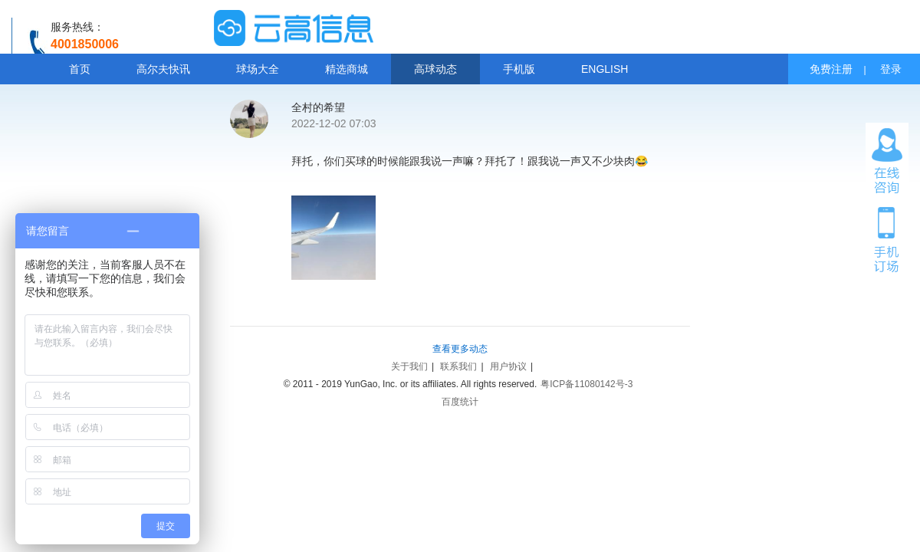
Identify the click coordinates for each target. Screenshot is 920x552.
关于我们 (409, 366)
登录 (891, 69)
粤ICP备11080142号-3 (586, 384)
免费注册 (831, 69)
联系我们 (458, 366)
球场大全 (257, 69)
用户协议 (508, 366)
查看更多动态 (460, 348)
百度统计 (460, 401)
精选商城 (346, 69)
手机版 (519, 69)
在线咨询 (887, 161)
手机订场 (887, 238)
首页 (79, 69)
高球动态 (435, 69)
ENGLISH (604, 69)
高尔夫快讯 (163, 69)
